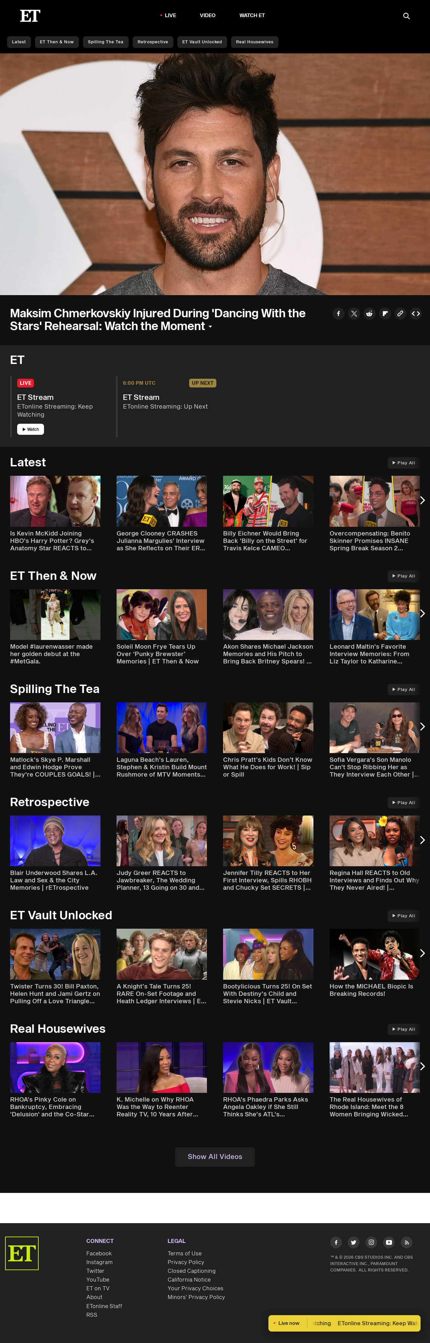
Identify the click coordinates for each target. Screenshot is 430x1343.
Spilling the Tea (106, 42)
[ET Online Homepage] (30, 15)
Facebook (99, 1254)
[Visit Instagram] (371, 1244)
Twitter (95, 1271)
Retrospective (153, 42)
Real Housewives (254, 42)
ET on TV (98, 1289)
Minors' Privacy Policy (196, 1297)
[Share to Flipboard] (385, 314)
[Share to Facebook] (338, 314)
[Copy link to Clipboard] (400, 314)
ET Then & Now (57, 42)
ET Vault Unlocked (202, 42)
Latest (19, 42)
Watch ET (252, 15)
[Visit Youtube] (389, 1244)
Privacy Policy (186, 1262)
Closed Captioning (192, 1271)
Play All (403, 463)
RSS (91, 1315)
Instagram (99, 1262)
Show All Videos (215, 1157)
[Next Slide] (421, 503)
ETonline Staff (104, 1306)
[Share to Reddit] (369, 314)
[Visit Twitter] (353, 1244)
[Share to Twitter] (354, 314)
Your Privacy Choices (195, 1289)
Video (208, 15)
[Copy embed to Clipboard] (416, 314)
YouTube (97, 1280)
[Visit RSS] (407, 1244)
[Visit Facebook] (336, 1244)
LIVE (170, 15)
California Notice (189, 1280)
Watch (31, 429)
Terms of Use (185, 1254)
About (94, 1297)
